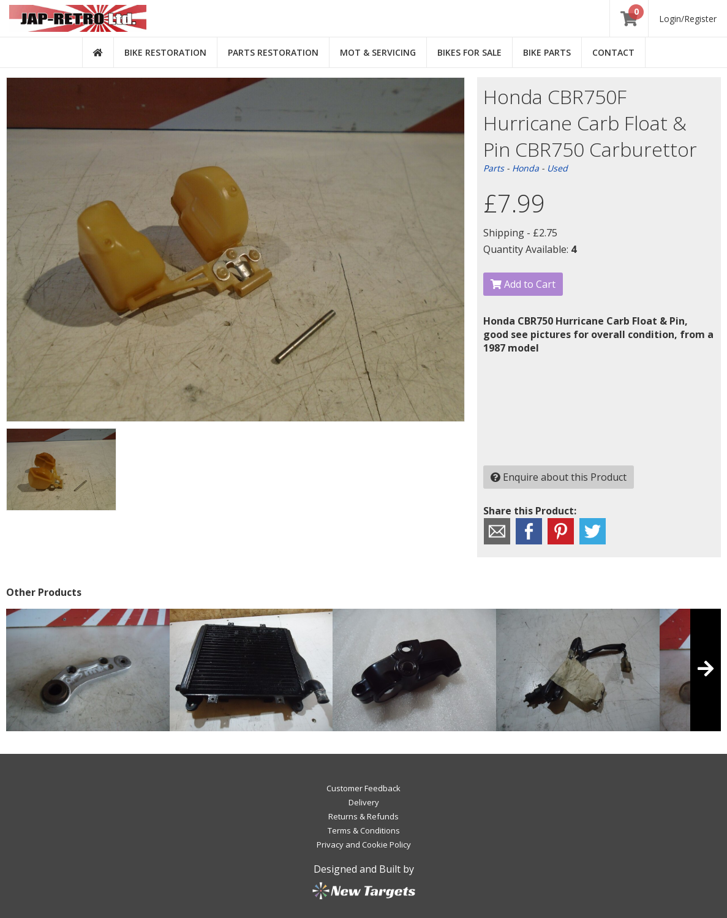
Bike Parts (547, 52)
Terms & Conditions (364, 830)
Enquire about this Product (559, 477)
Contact (613, 52)
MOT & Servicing (378, 52)
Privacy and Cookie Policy (364, 844)
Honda (525, 168)
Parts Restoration (273, 52)
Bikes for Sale (469, 52)
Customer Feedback (363, 788)
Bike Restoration (165, 52)
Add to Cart (523, 284)
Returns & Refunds (363, 816)
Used (557, 168)
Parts (493, 168)
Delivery (363, 802)
